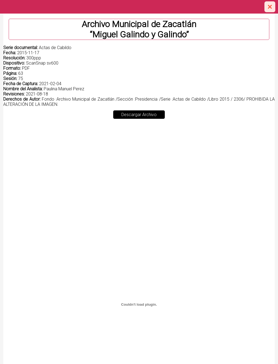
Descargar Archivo (139, 114)
